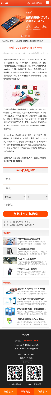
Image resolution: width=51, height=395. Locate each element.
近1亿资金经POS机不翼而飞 (20, 222)
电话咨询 (8, 391)
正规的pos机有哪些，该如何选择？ (22, 225)
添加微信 (25, 391)
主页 (11, 41)
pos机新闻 (18, 41)
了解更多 (26, 362)
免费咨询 (42, 391)
